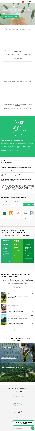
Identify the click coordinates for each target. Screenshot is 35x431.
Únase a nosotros (17, 403)
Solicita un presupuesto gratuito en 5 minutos (10, 16)
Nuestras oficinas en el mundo (18, 396)
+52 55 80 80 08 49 (17, 405)
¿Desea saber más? (17, 287)
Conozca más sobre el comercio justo (9, 357)
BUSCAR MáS (18, 329)
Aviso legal (17, 417)
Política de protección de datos (17, 420)
